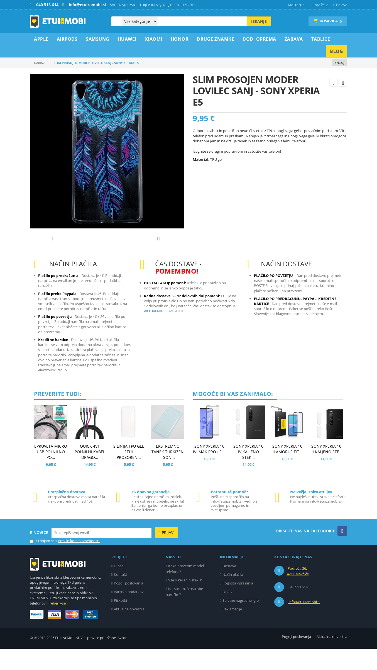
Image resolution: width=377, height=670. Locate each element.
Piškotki (120, 621)
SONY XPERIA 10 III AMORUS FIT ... (287, 470)
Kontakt (120, 595)
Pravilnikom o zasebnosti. (79, 561)
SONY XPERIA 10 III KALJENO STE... (326, 470)
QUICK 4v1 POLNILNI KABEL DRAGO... (90, 473)
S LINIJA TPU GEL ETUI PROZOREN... (128, 473)
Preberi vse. (57, 624)
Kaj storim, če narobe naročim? (184, 612)
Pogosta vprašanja (237, 604)
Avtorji (122, 658)
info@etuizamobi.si (304, 622)
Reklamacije (232, 630)
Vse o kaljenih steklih (185, 601)
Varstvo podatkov (129, 612)
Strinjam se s (43, 562)
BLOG (227, 612)
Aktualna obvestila (129, 630)
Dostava (229, 586)
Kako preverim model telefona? (185, 589)
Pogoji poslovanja (128, 604)
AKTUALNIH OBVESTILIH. (164, 332)
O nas (118, 586)
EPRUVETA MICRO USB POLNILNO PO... (50, 473)
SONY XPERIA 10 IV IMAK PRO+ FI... (209, 470)
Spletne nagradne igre (240, 621)
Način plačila (232, 595)
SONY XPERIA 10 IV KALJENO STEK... (248, 473)
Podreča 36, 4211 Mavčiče (298, 592)
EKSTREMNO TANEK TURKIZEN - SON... (167, 473)
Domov (39, 63)
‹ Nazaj (339, 62)
